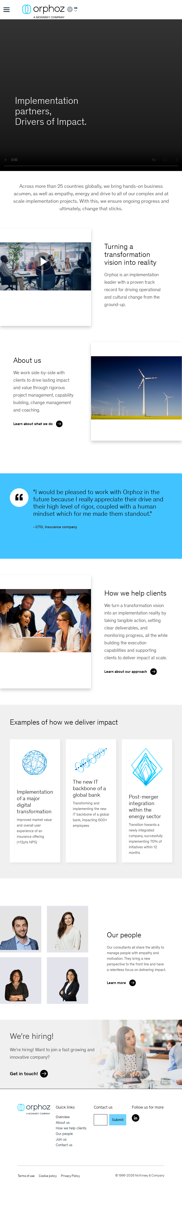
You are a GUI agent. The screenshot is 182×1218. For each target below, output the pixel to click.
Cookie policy (48, 1176)
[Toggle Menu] (6, 9)
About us (63, 1122)
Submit (117, 1120)
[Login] (72, 11)
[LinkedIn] (135, 1118)
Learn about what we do (39, 423)
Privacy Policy (70, 1176)
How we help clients (71, 1128)
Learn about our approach (131, 671)
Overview (63, 1117)
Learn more (122, 982)
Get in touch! (30, 1073)
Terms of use (26, 1176)
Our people (64, 1134)
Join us (61, 1139)
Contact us (64, 1145)
